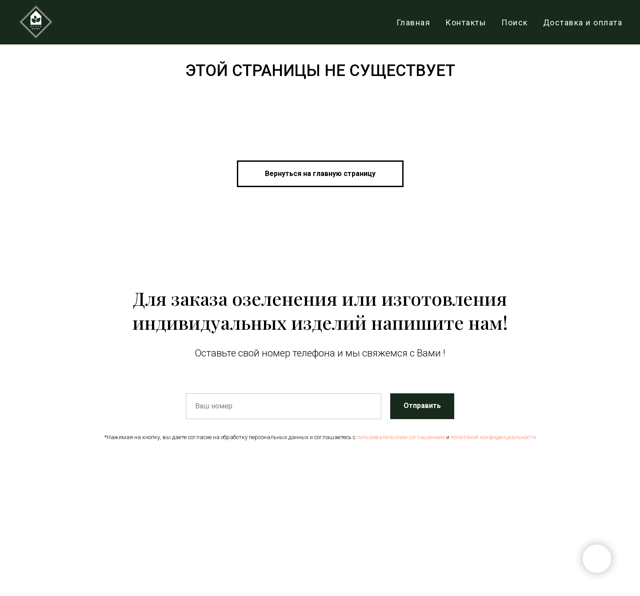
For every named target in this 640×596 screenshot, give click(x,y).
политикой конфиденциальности (493, 437)
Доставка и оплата (583, 22)
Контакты (465, 22)
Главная (413, 22)
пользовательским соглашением (401, 437)
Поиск (514, 22)
